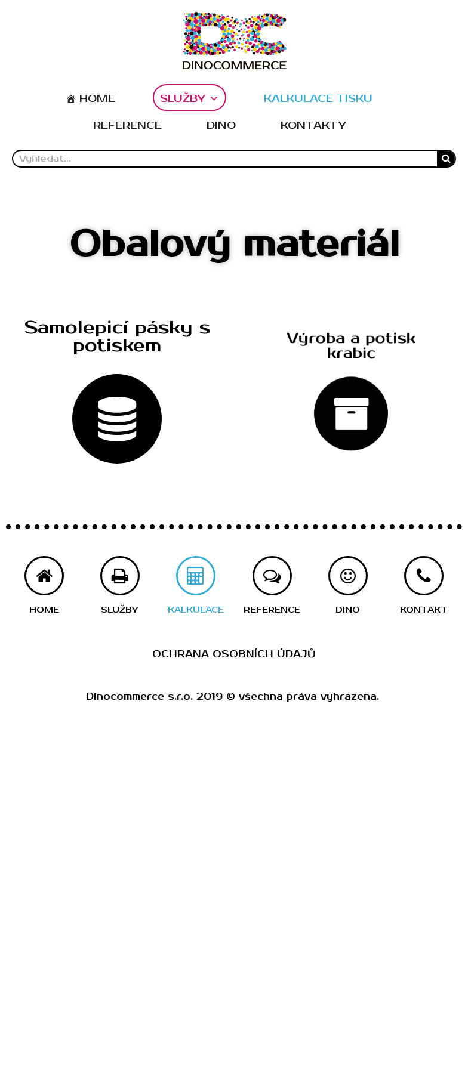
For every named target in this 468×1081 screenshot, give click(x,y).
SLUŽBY (189, 98)
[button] (116, 337)
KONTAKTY (313, 125)
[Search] (446, 158)
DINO (221, 125)
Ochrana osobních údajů (234, 654)
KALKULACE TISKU (318, 98)
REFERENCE (127, 125)
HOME (97, 98)
